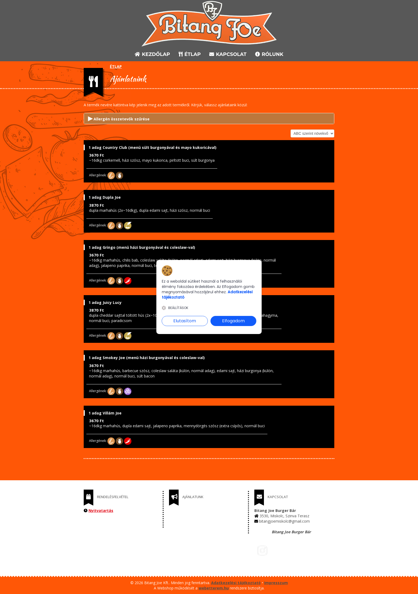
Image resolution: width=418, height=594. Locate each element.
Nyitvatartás (101, 510)
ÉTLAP (190, 54)
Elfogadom (233, 321)
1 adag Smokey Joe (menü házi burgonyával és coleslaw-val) (147, 357)
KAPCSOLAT (228, 54)
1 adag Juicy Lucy (105, 302)
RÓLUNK (269, 54)
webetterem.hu (214, 588)
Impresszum (276, 582)
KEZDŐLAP (152, 54)
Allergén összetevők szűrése (119, 118)
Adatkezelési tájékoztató (236, 582)
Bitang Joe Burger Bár (291, 531)
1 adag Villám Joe (105, 413)
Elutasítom (184, 321)
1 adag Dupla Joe (105, 197)
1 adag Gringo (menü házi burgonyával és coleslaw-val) (142, 247)
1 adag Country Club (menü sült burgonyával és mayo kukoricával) (152, 147)
